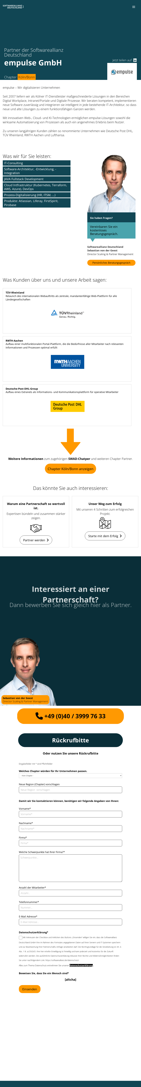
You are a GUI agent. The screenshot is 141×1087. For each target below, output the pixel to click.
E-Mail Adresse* (28, 916)
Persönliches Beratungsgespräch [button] (111, 262)
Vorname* (25, 808)
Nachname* (26, 823)
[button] (133, 6)
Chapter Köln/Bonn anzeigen (70, 468)
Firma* (23, 837)
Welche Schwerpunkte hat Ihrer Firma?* (42, 852)
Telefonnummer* (29, 902)
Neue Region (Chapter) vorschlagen (39, 784)
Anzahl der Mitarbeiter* (32, 887)
